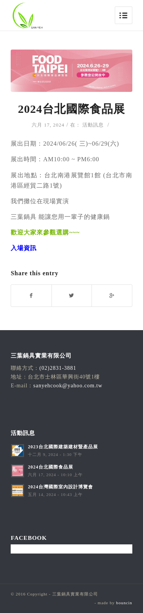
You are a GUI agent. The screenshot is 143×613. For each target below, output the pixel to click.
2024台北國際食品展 (71, 109)
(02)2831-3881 (57, 368)
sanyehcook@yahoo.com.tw (67, 385)
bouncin (124, 602)
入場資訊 (24, 248)
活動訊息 (93, 125)
